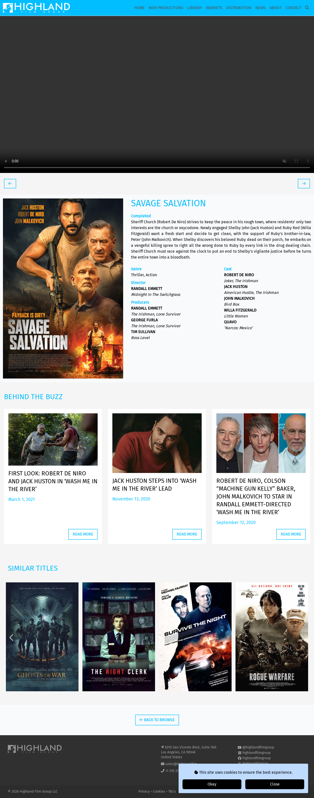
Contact (293, 7)
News (260, 7)
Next (302, 648)
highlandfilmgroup (256, 753)
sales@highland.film (181, 764)
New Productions (166, 7)
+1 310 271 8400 (177, 771)
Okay (212, 784)
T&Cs (172, 791)
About (276, 7)
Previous (12, 648)
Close (275, 784)
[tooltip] (10, 183)
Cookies (159, 791)
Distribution (238, 7)
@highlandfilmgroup (258, 747)
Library (194, 7)
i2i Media (299, 791)
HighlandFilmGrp (255, 763)
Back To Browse (157, 720)
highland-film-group (258, 769)
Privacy (144, 791)
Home (139, 7)
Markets (214, 7)
